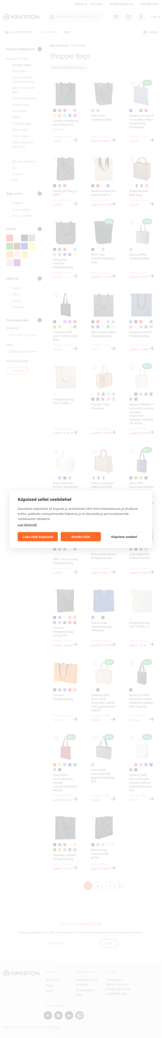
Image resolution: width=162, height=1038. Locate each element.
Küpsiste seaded (124, 537)
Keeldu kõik (81, 537)
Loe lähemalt (27, 524)
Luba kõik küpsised (38, 537)
